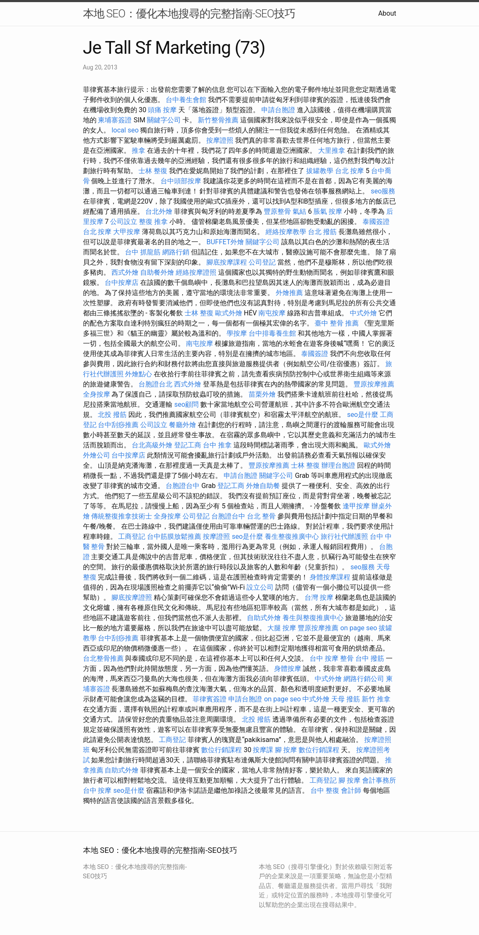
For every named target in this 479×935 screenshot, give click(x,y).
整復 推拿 (153, 222)
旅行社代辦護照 (344, 536)
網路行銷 (175, 252)
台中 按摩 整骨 (332, 658)
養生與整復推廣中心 (312, 618)
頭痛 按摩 (162, 110)
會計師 (351, 790)
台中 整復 (324, 790)
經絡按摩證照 (196, 272)
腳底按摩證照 (131, 597)
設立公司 (260, 587)
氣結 (299, 211)
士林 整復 (152, 171)
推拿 (138, 150)
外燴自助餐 (263, 486)
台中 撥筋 (369, 658)
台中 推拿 (217, 445)
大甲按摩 (126, 232)
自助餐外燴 (157, 272)
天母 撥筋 (345, 699)
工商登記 (131, 536)
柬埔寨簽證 (115, 120)
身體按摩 (287, 669)
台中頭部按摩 (181, 181)
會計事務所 (379, 780)
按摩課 (263, 750)
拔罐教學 (319, 171)
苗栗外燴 (262, 394)
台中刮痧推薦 (118, 425)
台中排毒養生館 (272, 333)
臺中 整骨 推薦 (337, 323)
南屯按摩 (271, 313)
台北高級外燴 (152, 445)
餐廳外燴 (182, 425)
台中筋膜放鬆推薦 (174, 536)
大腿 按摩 (281, 628)
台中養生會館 (186, 100)
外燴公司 (96, 455)
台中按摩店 (121, 283)
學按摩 (237, 333)
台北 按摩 (349, 171)
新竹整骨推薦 (218, 120)
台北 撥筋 (322, 232)
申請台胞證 (278, 110)
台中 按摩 (97, 790)
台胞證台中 (182, 486)
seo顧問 (186, 404)
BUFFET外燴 (225, 242)
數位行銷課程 (221, 750)
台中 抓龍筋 (143, 252)
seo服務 (383, 191)
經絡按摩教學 (286, 232)
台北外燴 (158, 211)
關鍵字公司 (164, 120)
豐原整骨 (277, 211)
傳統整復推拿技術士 (121, 516)
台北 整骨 (261, 516)
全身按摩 (96, 394)
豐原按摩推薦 (374, 384)
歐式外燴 (228, 313)
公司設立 (123, 222)
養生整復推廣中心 (292, 536)
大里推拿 (331, 150)
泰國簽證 (376, 222)
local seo (124, 130)
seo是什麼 (362, 415)
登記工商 (187, 445)
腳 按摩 (286, 750)
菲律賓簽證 (210, 699)
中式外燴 (363, 313)
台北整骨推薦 (103, 658)
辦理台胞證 (338, 465)
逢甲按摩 (356, 506)
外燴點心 (138, 374)
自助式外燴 (264, 618)
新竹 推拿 (376, 699)
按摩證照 (219, 140)
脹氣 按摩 (327, 211)
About (387, 13)
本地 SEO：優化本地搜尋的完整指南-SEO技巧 (189, 13)
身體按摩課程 (330, 577)
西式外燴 (124, 272)
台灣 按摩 (319, 597)
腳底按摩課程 (226, 262)
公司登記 (262, 262)
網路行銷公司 (363, 679)
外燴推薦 (289, 293)
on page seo (358, 628)
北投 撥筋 (112, 415)
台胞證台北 (155, 384)
